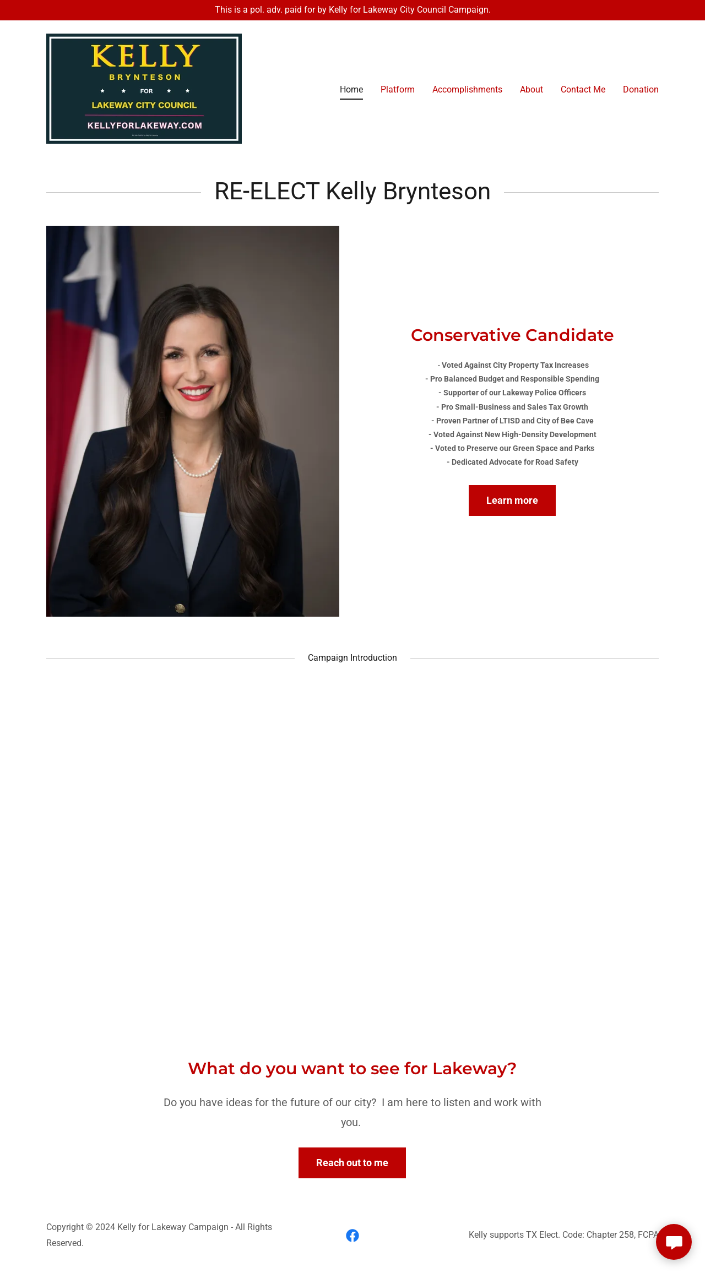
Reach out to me (352, 1162)
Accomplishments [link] (467, 89)
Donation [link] (641, 89)
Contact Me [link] (583, 89)
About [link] (531, 89)
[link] (144, 88)
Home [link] (351, 89)
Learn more (512, 500)
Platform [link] (398, 89)
